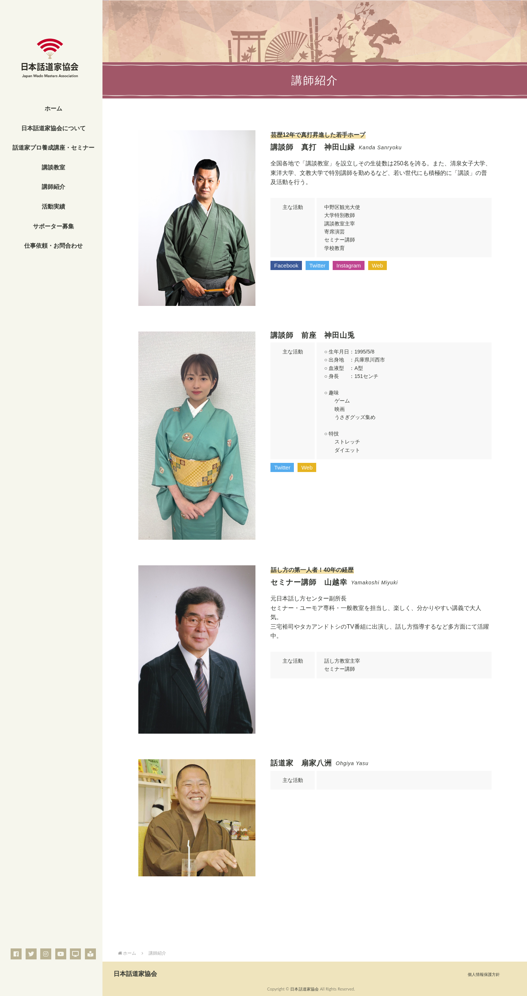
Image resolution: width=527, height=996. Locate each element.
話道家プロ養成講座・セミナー (53, 148)
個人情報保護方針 (484, 974)
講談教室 (53, 167)
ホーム (53, 108)
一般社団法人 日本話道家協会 (51, 64)
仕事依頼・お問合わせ (53, 246)
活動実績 (53, 206)
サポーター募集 (53, 226)
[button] (286, 265)
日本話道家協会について (53, 128)
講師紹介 (53, 187)
